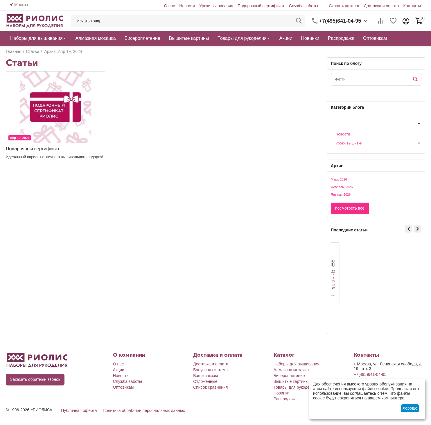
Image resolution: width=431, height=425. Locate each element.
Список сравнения (210, 387)
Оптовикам (123, 387)
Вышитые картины (291, 381)
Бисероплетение (289, 375)
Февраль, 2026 (342, 187)
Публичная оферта (79, 410)
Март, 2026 (339, 179)
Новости (187, 5)
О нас (169, 5)
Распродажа (285, 399)
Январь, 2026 (341, 194)
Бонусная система (210, 369)
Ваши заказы (205, 375)
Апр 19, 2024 (19, 138)
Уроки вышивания (216, 5)
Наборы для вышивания (296, 364)
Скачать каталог (344, 5)
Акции (118, 369)
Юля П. (342, 318)
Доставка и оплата (381, 5)
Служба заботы (303, 5)
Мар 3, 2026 (347, 299)
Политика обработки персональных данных (144, 410)
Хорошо (410, 408)
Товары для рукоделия (295, 387)
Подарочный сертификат (261, 5)
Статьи (337, 123)
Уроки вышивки (348, 143)
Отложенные (205, 381)
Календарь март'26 (355, 309)
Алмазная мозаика (291, 369)
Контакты (412, 5)
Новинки (282, 393)
